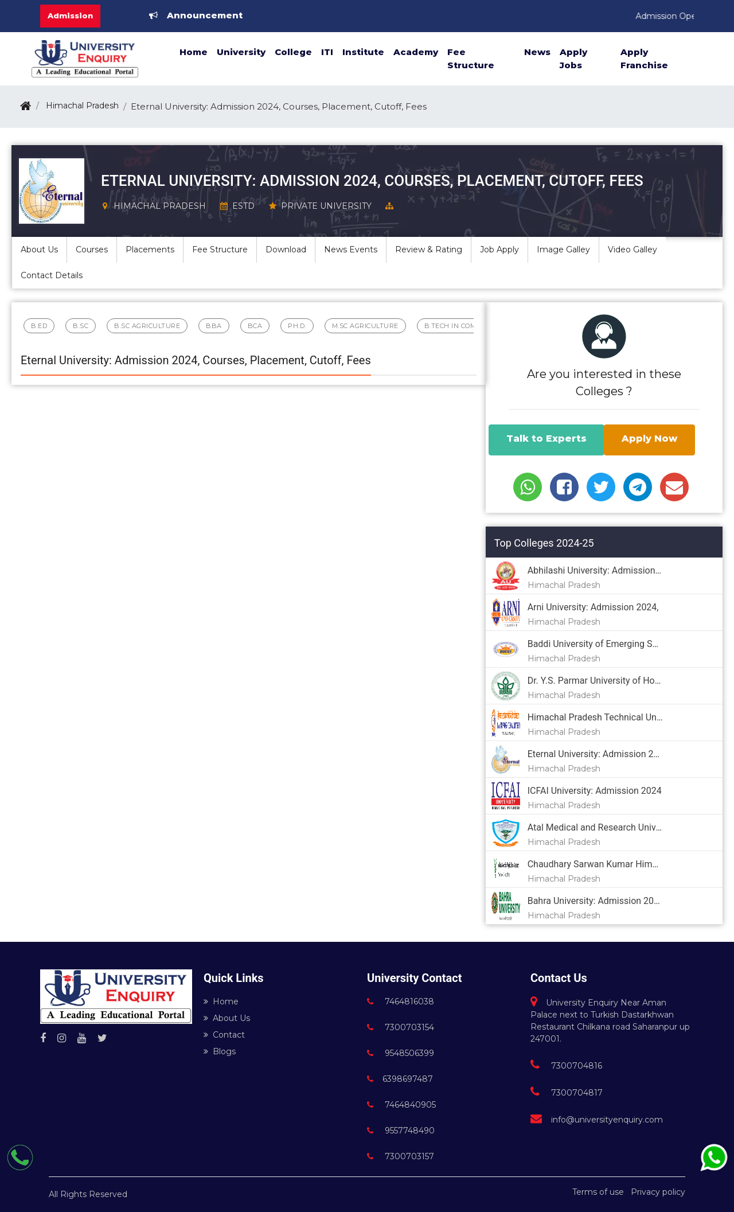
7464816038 (400, 1001)
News (537, 51)
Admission (70, 15)
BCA (255, 326)
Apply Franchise (644, 58)
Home (193, 51)
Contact (224, 1035)
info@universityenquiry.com (596, 1119)
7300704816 (566, 1066)
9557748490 (401, 1130)
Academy (415, 51)
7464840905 (401, 1105)
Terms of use (598, 1192)
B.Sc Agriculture (147, 326)
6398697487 (400, 1079)
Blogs (220, 1051)
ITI (327, 51)
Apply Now (649, 438)
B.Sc (80, 326)
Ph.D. (297, 326)
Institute (363, 51)
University (241, 51)
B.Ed (39, 326)
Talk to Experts (546, 438)
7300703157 (400, 1156)
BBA (214, 326)
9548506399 (400, 1053)
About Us (227, 1018)
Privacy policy (658, 1192)
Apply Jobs (573, 58)
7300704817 (566, 1093)
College (293, 51)
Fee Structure (470, 58)
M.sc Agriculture (365, 326)
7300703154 (400, 1027)
